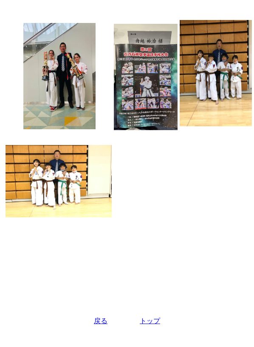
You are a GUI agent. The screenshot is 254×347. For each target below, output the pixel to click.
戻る (100, 320)
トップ (150, 320)
